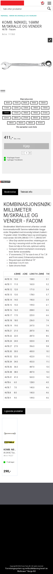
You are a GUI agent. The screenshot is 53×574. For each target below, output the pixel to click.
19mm (35, 113)
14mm (35, 108)
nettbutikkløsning (32, 568)
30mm (35, 118)
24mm (16, 118)
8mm (25, 103)
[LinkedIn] (31, 519)
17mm (16, 113)
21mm (45, 113)
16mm (6, 113)
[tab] (10, 192)
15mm (45, 108)
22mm (6, 118)
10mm (43, 103)
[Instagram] (26, 519)
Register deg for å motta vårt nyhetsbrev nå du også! (28, 489)
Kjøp (26, 146)
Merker (23, 531)
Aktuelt (23, 528)
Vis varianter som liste (26, 127)
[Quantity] (26, 153)
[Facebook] (21, 519)
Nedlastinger (10, 531)
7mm (17, 103)
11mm (6, 108)
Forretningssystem (13, 568)
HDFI (23, 536)
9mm (34, 103)
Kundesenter (10, 528)
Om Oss (24, 533)
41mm (40, 123)
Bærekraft (24, 538)
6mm (8, 103)
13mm (25, 108)
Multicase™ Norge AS (26, 571)
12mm (16, 108)
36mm (20, 123)
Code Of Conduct (11, 533)
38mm (30, 123)
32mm (45, 118)
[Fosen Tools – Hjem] (26, 508)
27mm (25, 118)
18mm (25, 113)
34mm (11, 123)
